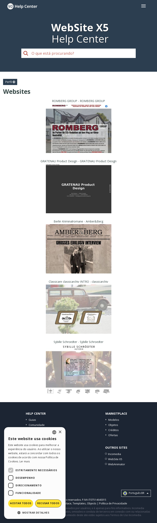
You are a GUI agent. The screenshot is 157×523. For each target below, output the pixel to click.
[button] (34, 512)
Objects (91, 503)
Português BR (135, 493)
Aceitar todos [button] (20, 503)
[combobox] (54, 432)
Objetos (113, 425)
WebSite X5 (115, 459)
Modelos (113, 420)
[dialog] (35, 473)
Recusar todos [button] (48, 503)
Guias (32, 420)
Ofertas (113, 435)
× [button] (59, 432)
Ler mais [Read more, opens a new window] (24, 461)
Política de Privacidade (113, 503)
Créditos (113, 430)
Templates (79, 503)
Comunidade (37, 425)
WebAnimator (116, 464)
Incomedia (114, 454)
